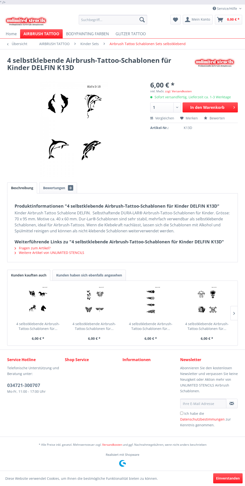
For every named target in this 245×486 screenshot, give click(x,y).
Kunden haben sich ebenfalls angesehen (89, 275)
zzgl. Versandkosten (178, 91)
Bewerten (214, 118)
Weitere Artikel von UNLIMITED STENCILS (49, 252)
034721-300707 (23, 385)
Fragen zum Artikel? (32, 248)
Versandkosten (112, 445)
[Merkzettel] (175, 19)
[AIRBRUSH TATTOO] (41, 33)
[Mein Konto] (198, 19)
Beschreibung (22, 188)
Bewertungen (58, 188)
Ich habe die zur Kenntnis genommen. (205, 419)
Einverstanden (228, 478)
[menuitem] (113, 19)
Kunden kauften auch (28, 275)
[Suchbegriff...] (113, 19)
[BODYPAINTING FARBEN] (87, 33)
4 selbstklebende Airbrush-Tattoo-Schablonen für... (38, 326)
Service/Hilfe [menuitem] (225, 8)
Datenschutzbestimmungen (202, 419)
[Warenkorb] (228, 19)
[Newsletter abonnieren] (232, 403)
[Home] (11, 33)
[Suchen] (142, 19)
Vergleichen (162, 118)
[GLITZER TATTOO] (130, 33)
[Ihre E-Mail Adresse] (203, 403)
